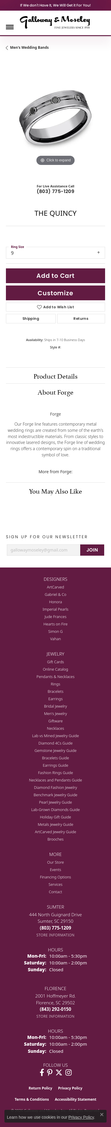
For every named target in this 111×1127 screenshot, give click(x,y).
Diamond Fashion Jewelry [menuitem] (55, 787)
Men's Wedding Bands (29, 47)
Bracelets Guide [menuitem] (55, 757)
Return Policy (40, 1088)
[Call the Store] (55, 928)
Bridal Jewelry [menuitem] (55, 706)
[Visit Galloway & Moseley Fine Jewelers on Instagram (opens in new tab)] (68, 1072)
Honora (55, 601)
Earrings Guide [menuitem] (55, 765)
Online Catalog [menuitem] (55, 669)
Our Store (55, 862)
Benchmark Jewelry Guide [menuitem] (56, 794)
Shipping (30, 318)
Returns (81, 318)
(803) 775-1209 (56, 191)
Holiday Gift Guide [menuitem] (55, 817)
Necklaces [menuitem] (55, 728)
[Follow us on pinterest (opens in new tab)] (49, 1072)
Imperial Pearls (55, 609)
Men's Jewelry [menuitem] (55, 713)
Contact (55, 891)
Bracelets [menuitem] (55, 691)
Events (55, 869)
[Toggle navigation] (10, 27)
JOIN (92, 550)
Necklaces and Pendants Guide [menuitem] (55, 780)
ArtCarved (55, 587)
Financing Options (55, 877)
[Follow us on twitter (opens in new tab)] (58, 1072)
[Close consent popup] (102, 1114)
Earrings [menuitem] (55, 698)
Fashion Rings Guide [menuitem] (55, 772)
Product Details (55, 375)
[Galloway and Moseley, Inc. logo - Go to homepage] (55, 22)
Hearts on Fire (56, 624)
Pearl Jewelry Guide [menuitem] (55, 802)
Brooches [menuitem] (55, 839)
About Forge (55, 391)
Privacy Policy (70, 1088)
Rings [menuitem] (55, 684)
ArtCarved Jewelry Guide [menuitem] (55, 831)
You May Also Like (55, 490)
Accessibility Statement (75, 1099)
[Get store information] (55, 935)
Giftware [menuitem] (55, 721)
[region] (55, 117)
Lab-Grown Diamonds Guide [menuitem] (55, 809)
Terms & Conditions (32, 1099)
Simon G (55, 631)
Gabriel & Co (55, 594)
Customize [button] (55, 293)
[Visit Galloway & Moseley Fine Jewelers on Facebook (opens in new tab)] (42, 1072)
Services (55, 884)
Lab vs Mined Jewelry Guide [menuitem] (55, 735)
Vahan (55, 638)
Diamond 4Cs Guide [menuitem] (55, 743)
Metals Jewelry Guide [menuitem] (55, 824)
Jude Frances (56, 616)
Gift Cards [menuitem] (55, 661)
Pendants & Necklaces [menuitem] (55, 676)
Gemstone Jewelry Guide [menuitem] (55, 750)
